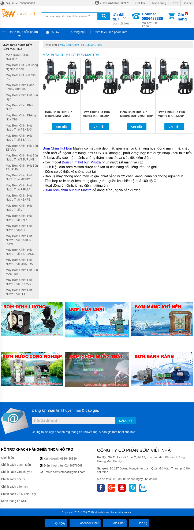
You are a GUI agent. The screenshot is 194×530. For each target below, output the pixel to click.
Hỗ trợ (174, 3)
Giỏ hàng (182, 17)
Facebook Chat (85, 523)
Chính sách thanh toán (16, 464)
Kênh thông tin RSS (14, 501)
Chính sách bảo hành (15, 486)
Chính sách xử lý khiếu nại (18, 494)
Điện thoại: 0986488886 (17, 3)
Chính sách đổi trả (13, 479)
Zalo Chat (114, 523)
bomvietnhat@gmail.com (69, 472)
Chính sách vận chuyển (16, 471)
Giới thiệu (141, 3)
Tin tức (52, 32)
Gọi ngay (56, 523)
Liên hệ (187, 3)
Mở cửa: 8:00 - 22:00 (154, 20)
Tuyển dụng (159, 3)
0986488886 (68, 458)
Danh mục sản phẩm (23, 32)
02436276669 (73, 465)
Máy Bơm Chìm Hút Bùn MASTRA (81, 44)
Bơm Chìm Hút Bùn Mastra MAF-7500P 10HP (58, 115)
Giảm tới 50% (121, 18)
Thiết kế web (95, 512)
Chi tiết (61, 126)
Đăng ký (125, 420)
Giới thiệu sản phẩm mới (111, 32)
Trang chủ (50, 44)
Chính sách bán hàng (113, 2)
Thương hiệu (77, 32)
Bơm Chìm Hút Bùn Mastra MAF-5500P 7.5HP (96, 115)
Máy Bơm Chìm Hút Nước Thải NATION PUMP (19, 239)
